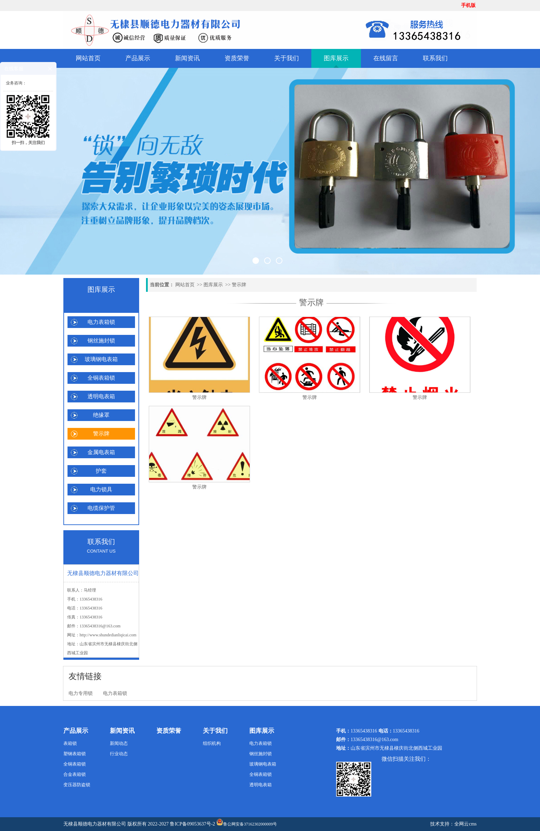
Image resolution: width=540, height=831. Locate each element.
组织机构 (212, 743)
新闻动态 (119, 743)
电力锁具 (101, 489)
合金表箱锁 (74, 774)
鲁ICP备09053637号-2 (192, 824)
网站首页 (88, 58)
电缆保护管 (101, 508)
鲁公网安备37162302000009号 (246, 823)
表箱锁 (70, 743)
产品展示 (137, 58)
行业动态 (119, 753)
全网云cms (465, 824)
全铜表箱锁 (101, 378)
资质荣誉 (237, 58)
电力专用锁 (81, 693)
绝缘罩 (101, 415)
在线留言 (385, 58)
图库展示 (336, 58)
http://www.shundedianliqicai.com (108, 635)
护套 (101, 471)
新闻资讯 (187, 58)
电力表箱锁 (101, 322)
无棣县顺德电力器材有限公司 (94, 824)
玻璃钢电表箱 (101, 359)
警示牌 (101, 434)
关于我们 (286, 58)
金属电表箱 (101, 452)
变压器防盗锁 (76, 784)
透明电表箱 (101, 396)
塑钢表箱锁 (74, 753)
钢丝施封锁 (101, 340)
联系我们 (435, 58)
